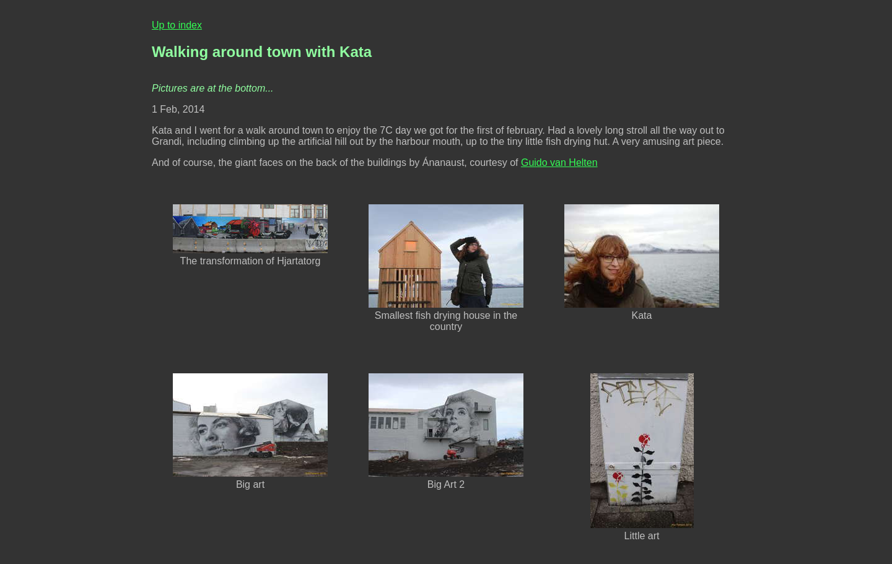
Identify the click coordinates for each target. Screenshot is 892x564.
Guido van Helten (559, 162)
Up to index (177, 25)
